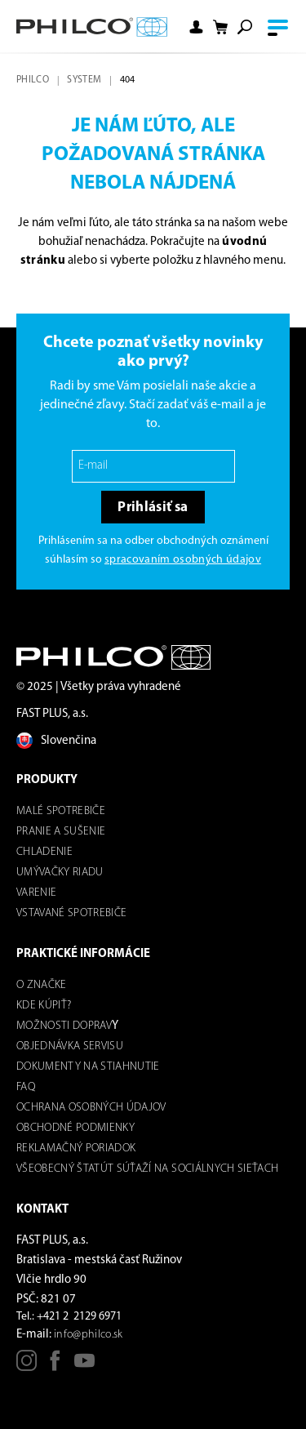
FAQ (25, 1087)
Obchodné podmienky (75, 1128)
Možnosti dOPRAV (64, 1026)
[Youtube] (84, 1366)
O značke (41, 985)
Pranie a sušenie (60, 832)
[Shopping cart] (220, 27)
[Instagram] (26, 1366)
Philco (32, 80)
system (84, 80)
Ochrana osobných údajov (91, 1108)
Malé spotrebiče (60, 811)
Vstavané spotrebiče (71, 913)
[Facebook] (55, 1366)
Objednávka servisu (69, 1046)
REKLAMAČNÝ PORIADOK (75, 1148)
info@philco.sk (88, 1335)
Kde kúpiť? (43, 1005)
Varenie (36, 893)
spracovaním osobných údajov (182, 560)
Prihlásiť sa (153, 507)
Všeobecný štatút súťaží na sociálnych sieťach (147, 1169)
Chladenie (44, 852)
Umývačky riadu (60, 872)
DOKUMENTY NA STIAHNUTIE (88, 1067)
